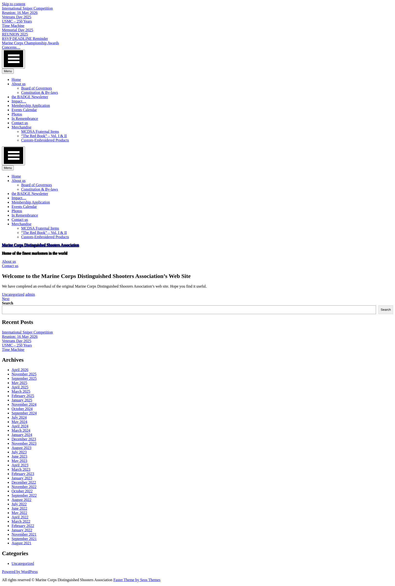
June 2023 (19, 456)
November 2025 (24, 374)
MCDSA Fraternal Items (40, 131)
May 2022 (19, 513)
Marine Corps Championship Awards (30, 43)
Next (5, 299)
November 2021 (24, 534)
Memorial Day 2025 (17, 30)
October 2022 (22, 491)
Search (7, 303)
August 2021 (21, 543)
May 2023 (19, 461)
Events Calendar (24, 110)
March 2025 (21, 391)
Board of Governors (36, 88)
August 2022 (21, 500)
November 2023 (24, 443)
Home (16, 79)
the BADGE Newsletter (30, 97)
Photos (17, 114)
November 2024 (24, 404)
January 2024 (22, 435)
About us (18, 84)
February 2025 (23, 396)
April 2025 (20, 387)
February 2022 (23, 526)
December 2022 (24, 482)
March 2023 (21, 469)
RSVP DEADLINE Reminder (25, 39)
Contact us (20, 123)
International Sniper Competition (27, 8)
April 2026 (20, 370)
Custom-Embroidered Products (45, 140)
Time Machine (13, 26)
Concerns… (11, 47)
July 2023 (19, 452)
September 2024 (24, 413)
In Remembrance (25, 118)
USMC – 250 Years (17, 21)
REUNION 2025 (15, 34)
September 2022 (24, 495)
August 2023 (21, 448)
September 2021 (24, 539)
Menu (8, 71)
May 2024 (19, 422)
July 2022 (19, 504)
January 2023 (22, 478)
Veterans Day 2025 (16, 17)
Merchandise (22, 127)
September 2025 (24, 378)
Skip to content (13, 4)
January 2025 (22, 400)
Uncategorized (13, 294)
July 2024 (19, 417)
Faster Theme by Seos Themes (136, 580)
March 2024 (21, 430)
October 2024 (22, 409)
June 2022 (19, 508)
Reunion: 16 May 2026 (20, 13)
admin (30, 294)
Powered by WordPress (20, 572)
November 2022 (24, 487)
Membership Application (31, 105)
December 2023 (24, 439)
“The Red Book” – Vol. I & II (44, 136)
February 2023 (23, 474)
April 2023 (20, 465)
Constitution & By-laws (39, 92)
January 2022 (22, 530)
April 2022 (20, 517)
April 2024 (20, 426)
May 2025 (19, 383)
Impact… (19, 101)
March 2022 (21, 521)
